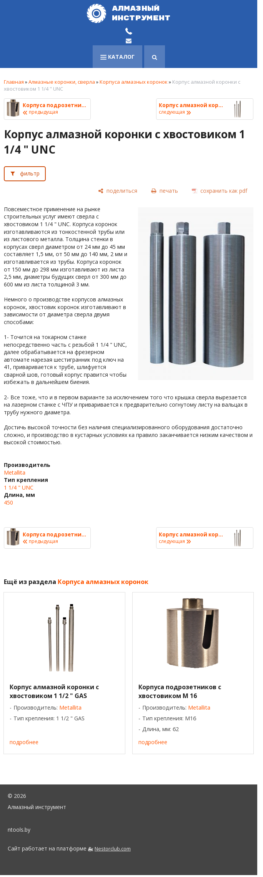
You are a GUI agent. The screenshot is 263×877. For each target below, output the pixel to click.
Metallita (14, 472)
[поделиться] (117, 191)
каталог (117, 56)
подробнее (24, 742)
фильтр (30, 173)
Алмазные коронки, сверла (61, 81)
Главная (14, 81)
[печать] (164, 191)
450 (8, 502)
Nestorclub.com (113, 849)
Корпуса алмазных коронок (134, 81)
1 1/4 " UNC (18, 487)
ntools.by (19, 829)
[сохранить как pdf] (219, 191)
